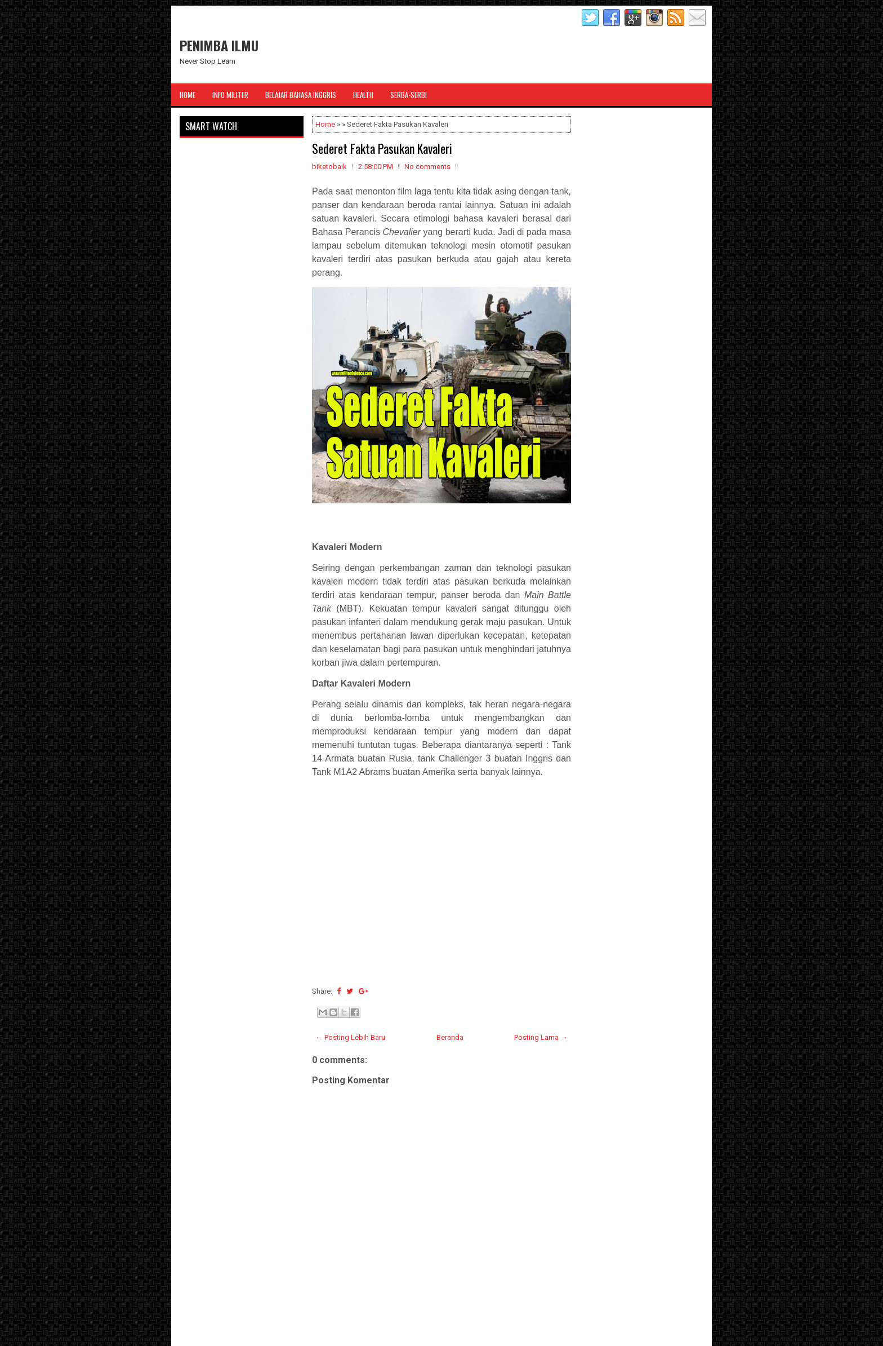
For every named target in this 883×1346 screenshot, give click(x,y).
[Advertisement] (441, 903)
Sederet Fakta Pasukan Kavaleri (382, 148)
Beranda (449, 1037)
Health (363, 94)
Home (187, 94)
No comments (427, 166)
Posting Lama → (541, 1037)
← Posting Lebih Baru (350, 1037)
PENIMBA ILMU (219, 45)
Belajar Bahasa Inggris (300, 94)
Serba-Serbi (408, 94)
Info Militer (230, 94)
